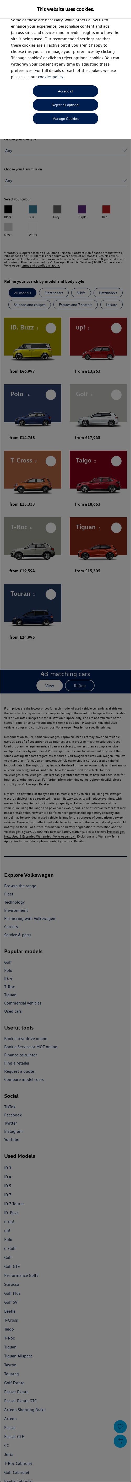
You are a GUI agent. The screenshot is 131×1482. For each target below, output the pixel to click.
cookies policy (50, 76)
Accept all (65, 91)
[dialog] (65, 741)
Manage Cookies (65, 119)
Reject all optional (65, 105)
